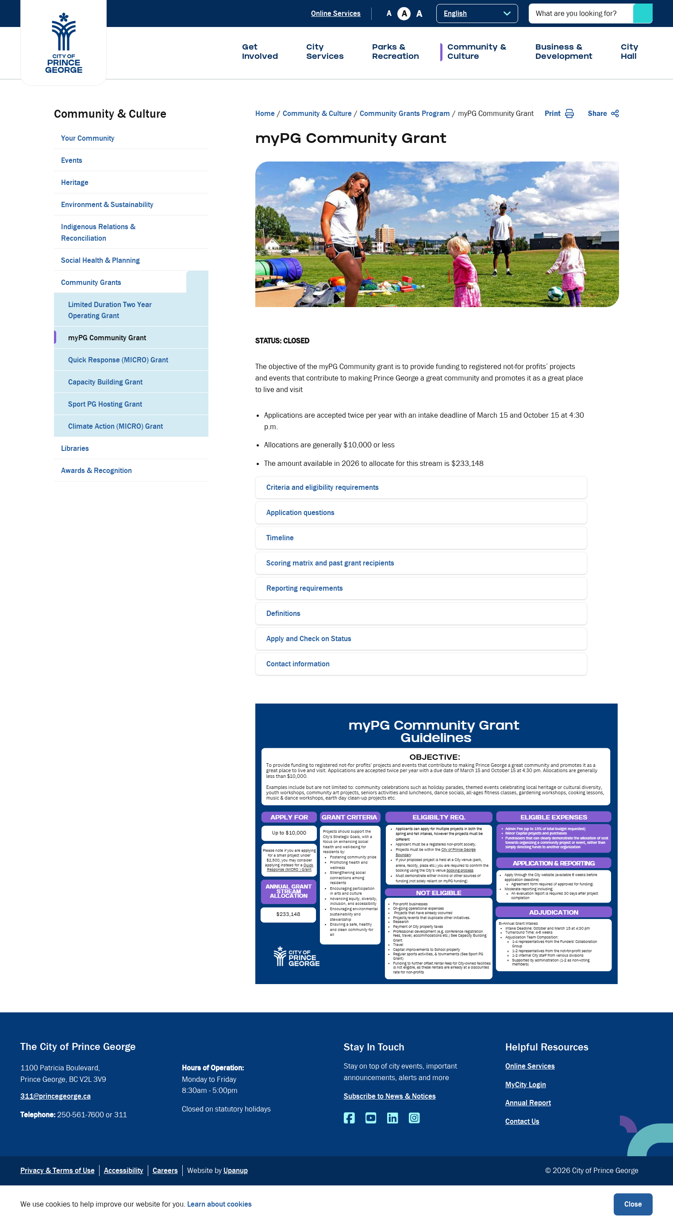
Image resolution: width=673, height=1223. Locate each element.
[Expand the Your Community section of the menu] (197, 138)
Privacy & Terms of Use (57, 1170)
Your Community (88, 138)
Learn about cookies (219, 1204)
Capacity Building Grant (105, 382)
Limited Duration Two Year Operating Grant (110, 310)
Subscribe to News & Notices (390, 1096)
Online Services (336, 13)
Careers (165, 1170)
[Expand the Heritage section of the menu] (197, 182)
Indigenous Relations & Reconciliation (98, 232)
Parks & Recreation (395, 52)
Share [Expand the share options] (603, 113)
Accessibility (123, 1170)
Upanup (235, 1170)
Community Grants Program (405, 113)
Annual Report (528, 1103)
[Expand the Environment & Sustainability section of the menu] (197, 204)
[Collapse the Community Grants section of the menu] (197, 282)
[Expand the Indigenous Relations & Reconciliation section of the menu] (197, 232)
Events (71, 160)
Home (265, 113)
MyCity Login (525, 1084)
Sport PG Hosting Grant (105, 404)
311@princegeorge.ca (55, 1096)
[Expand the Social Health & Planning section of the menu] (197, 260)
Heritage (74, 182)
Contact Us (522, 1121)
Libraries (75, 448)
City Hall (629, 52)
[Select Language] (477, 13)
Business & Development (563, 52)
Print (559, 113)
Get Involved (260, 52)
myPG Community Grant (107, 337)
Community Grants (91, 282)
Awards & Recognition (96, 470)
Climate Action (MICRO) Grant (115, 426)
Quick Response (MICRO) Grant (118, 360)
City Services (325, 52)
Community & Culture (477, 52)
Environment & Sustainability (107, 204)
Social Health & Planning (100, 260)
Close (633, 1204)
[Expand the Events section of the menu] (197, 160)
